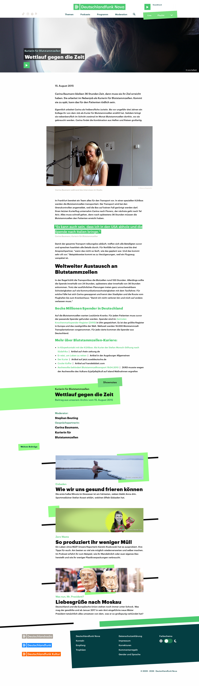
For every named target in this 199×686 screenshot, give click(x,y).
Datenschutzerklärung (130, 636)
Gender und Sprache (129, 654)
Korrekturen (125, 645)
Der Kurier (63, 359)
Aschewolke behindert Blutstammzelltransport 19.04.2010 (88, 367)
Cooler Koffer (65, 363)
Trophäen (81, 649)
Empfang (80, 645)
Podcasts (85, 14)
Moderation (121, 14)
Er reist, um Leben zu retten (72, 355)
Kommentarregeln (128, 649)
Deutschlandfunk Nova (88, 636)
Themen (69, 14)
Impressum (125, 640)
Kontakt (80, 640)
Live (149, 15)
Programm (102, 14)
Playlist (161, 15)
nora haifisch (192, 70)
